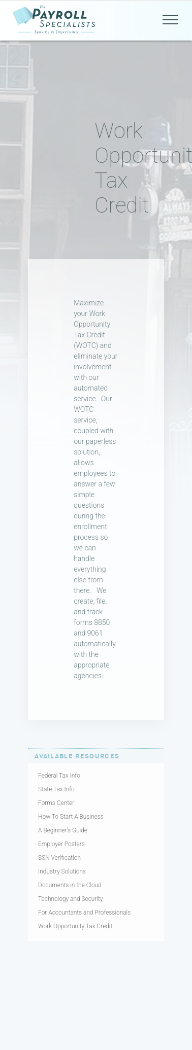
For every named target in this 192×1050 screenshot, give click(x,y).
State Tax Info (56, 789)
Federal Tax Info (59, 775)
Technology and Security (70, 898)
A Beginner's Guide (62, 830)
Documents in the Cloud (70, 885)
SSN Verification (59, 857)
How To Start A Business (71, 816)
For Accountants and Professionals (84, 912)
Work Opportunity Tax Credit (75, 926)
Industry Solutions (62, 871)
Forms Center (56, 803)
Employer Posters (61, 844)
